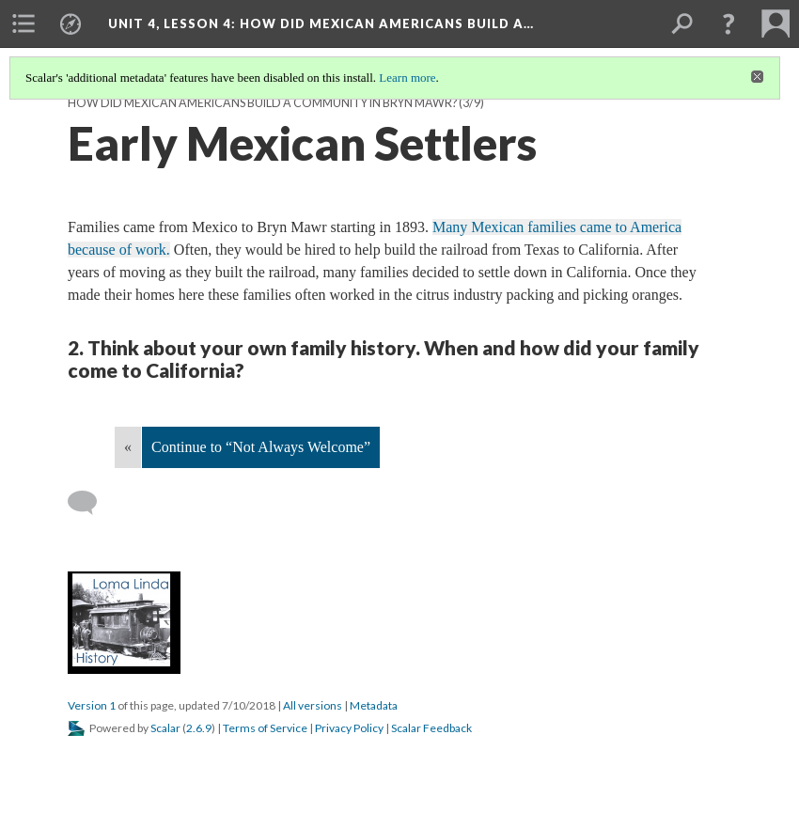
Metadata (374, 705)
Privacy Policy (349, 728)
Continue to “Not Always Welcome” (260, 447)
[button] (728, 23)
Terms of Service (265, 728)
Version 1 (92, 705)
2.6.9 (199, 728)
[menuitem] (23, 23)
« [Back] (128, 447)
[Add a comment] (91, 503)
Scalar (165, 728)
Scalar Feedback (431, 728)
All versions (312, 705)
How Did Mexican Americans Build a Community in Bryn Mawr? (262, 103)
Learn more (407, 77)
